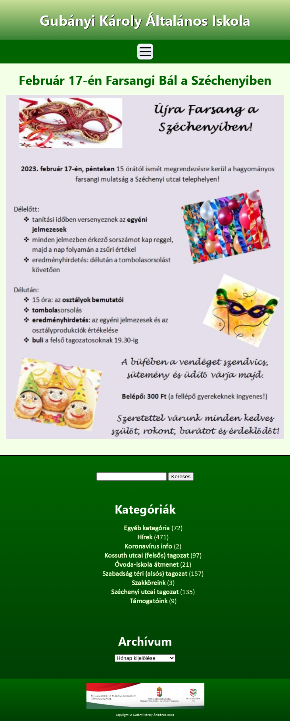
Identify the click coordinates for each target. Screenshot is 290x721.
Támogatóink (148, 601)
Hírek (144, 537)
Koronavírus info (148, 546)
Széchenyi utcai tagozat (145, 592)
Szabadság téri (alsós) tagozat (144, 574)
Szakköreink (148, 583)
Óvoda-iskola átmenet (147, 565)
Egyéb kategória (147, 528)
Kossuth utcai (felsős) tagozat (146, 556)
